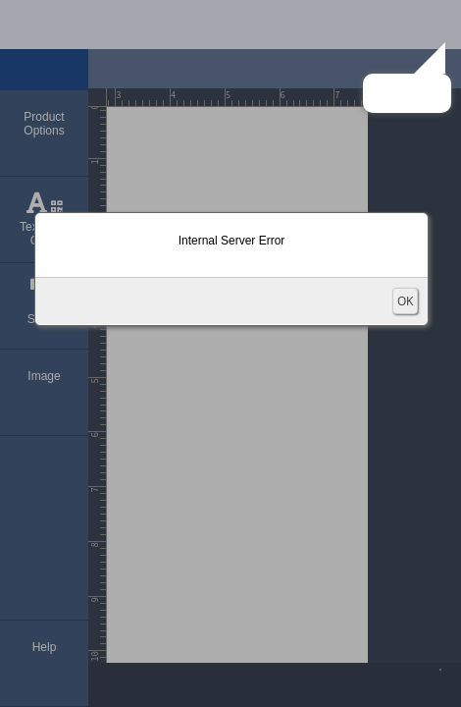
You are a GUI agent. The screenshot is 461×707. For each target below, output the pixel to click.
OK (405, 301)
